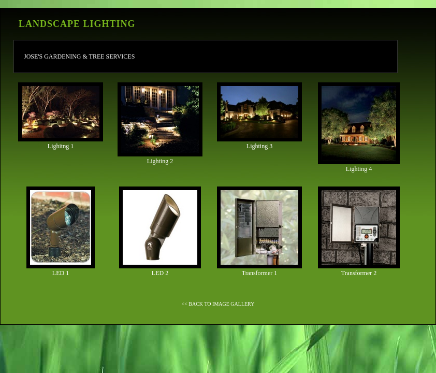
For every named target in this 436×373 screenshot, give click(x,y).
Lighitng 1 (60, 116)
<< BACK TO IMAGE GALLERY (218, 304)
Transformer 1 (259, 232)
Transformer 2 (359, 232)
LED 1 (60, 232)
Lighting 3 (259, 116)
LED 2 (160, 232)
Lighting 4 (359, 127)
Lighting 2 (160, 123)
